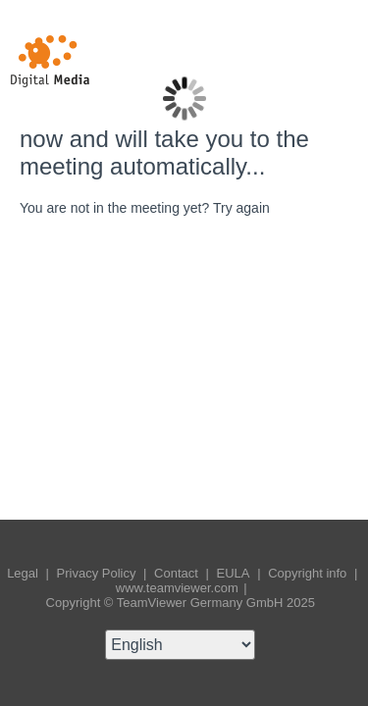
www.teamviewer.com (179, 587)
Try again (241, 208)
